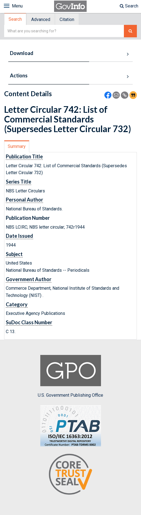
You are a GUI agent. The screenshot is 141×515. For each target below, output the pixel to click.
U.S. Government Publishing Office (70, 376)
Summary (17, 146)
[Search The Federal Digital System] (130, 31)
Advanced (40, 19)
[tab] (15, 19)
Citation (67, 19)
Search (129, 6)
